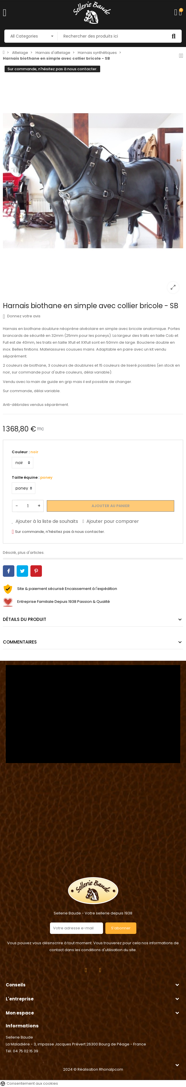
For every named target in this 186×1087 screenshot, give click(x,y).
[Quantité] (28, 506)
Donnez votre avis (21, 316)
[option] (93, 181)
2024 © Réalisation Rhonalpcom (93, 1069)
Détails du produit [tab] (24, 619)
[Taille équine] (23, 488)
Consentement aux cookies (29, 1083)
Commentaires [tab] (20, 642)
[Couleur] (22, 462)
